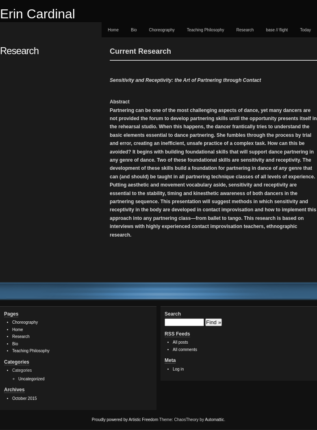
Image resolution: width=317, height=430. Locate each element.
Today (305, 30)
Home (113, 30)
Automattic (214, 419)
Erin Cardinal (37, 14)
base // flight (277, 30)
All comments (185, 349)
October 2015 (24, 398)
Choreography (161, 30)
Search (173, 314)
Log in (178, 369)
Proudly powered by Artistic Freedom (125, 419)
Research (245, 30)
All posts (180, 342)
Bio (134, 30)
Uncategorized (31, 379)
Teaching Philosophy (205, 30)
